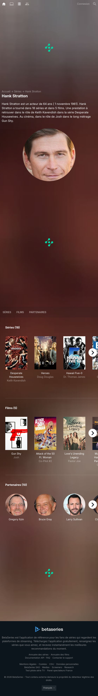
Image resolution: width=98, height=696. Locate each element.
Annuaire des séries (38, 654)
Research (69, 667)
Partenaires (37, 312)
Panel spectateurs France (59, 670)
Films (20, 312)
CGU (51, 664)
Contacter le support (62, 657)
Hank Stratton (33, 91)
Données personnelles (67, 664)
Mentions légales (28, 664)
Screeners (57, 667)
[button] (16, 509)
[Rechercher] (94, 4)
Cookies (43, 664)
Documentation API (34, 657)
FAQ (48, 657)
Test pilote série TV (35, 670)
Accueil (6, 91)
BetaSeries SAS (32, 667)
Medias (45, 667)
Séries (17, 91)
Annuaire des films (60, 654)
